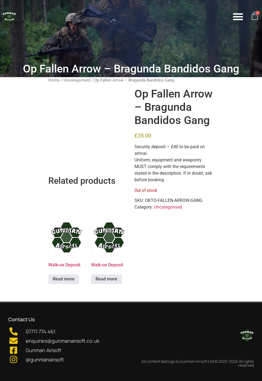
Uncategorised (76, 80)
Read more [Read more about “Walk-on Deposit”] (64, 279)
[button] (238, 16)
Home (54, 80)
